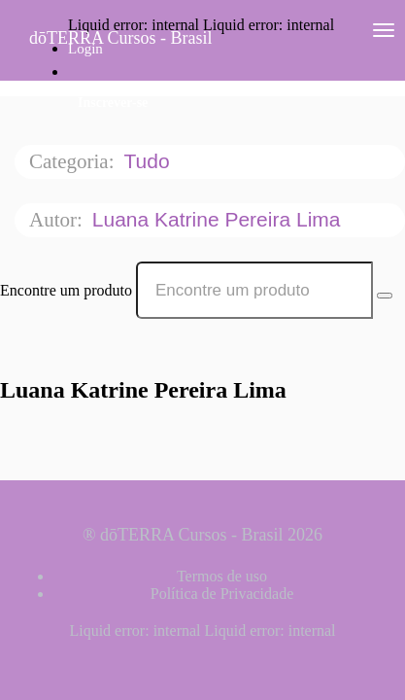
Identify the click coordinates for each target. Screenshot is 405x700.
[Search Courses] (384, 295)
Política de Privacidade (222, 593)
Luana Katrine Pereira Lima (219, 219)
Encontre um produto (66, 290)
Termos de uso (222, 576)
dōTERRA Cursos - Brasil (121, 38)
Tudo (149, 161)
